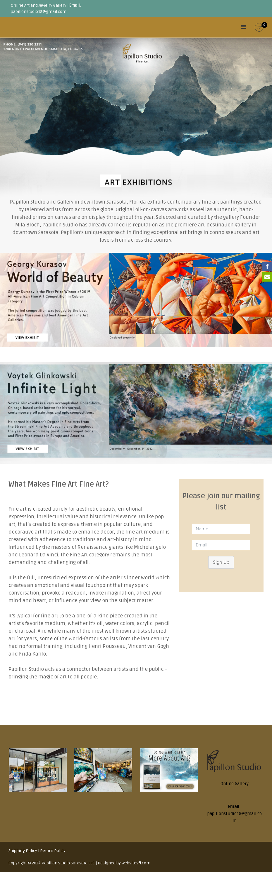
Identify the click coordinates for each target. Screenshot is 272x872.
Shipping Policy (22, 850)
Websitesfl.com (136, 863)
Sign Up (221, 562)
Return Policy (53, 850)
